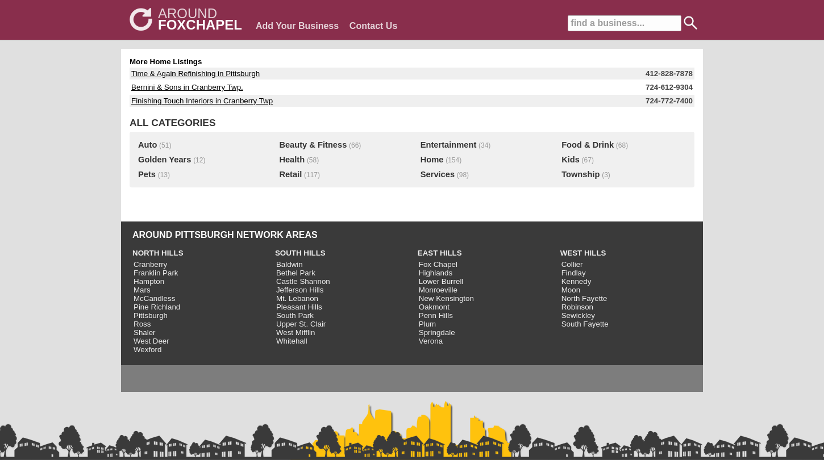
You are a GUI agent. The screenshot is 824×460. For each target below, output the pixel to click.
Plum (427, 324)
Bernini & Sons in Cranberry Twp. (187, 87)
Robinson (577, 307)
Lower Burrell (441, 281)
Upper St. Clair (301, 324)
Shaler (145, 332)
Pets (147, 174)
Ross (142, 324)
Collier (572, 264)
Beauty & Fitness (313, 144)
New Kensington (446, 298)
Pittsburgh (151, 315)
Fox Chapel (438, 264)
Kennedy (576, 281)
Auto (147, 144)
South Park (295, 315)
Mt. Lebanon (297, 298)
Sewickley (578, 315)
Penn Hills (436, 315)
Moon (570, 290)
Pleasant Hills (299, 307)
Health (292, 159)
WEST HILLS (583, 253)
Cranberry (150, 264)
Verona (431, 341)
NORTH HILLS (158, 253)
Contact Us (373, 26)
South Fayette (585, 324)
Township (580, 174)
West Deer (151, 341)
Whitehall (291, 341)
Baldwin (289, 264)
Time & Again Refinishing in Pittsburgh (195, 73)
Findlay (573, 273)
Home (432, 159)
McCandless (154, 298)
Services (438, 174)
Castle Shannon (303, 281)
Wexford (147, 349)
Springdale (437, 332)
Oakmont (434, 307)
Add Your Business (297, 26)
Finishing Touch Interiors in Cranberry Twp (202, 101)
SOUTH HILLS (300, 253)
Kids (570, 159)
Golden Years (164, 159)
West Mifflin (295, 332)
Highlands (435, 273)
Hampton (149, 281)
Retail (290, 174)
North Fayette (584, 298)
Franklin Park (156, 273)
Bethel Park (295, 273)
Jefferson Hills (299, 290)
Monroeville (438, 290)
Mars (142, 290)
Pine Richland (157, 307)
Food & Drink (587, 144)
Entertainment (449, 144)
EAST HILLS (440, 253)
